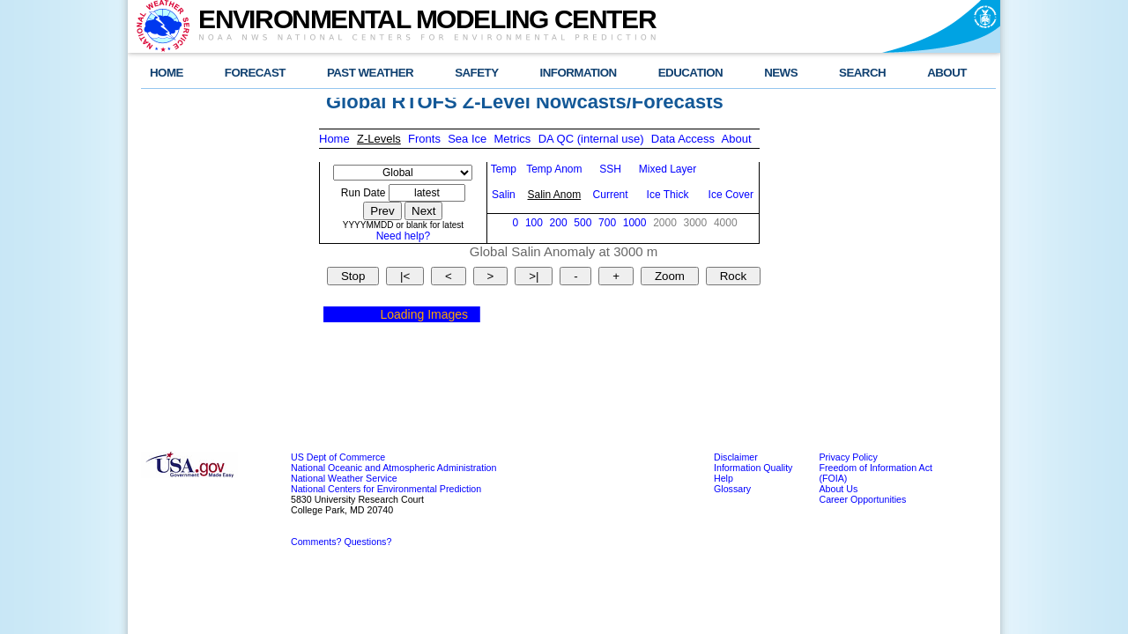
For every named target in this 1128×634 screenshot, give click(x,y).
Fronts (424, 138)
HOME (166, 72)
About (737, 138)
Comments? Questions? (341, 541)
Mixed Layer (667, 169)
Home (334, 138)
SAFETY (476, 72)
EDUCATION (690, 72)
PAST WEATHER (370, 72)
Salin (504, 194)
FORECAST (255, 72)
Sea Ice (467, 138)
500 (582, 223)
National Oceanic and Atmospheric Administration (393, 467)
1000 (635, 223)
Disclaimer (736, 457)
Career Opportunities (862, 499)
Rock (733, 276)
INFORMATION (578, 72)
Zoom (670, 276)
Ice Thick (668, 194)
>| (533, 276)
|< (405, 276)
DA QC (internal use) (591, 138)
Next (423, 210)
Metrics (512, 138)
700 (607, 223)
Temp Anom (554, 169)
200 (559, 223)
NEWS (781, 72)
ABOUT (947, 72)
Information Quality (753, 467)
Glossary (732, 488)
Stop (353, 276)
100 (534, 223)
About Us (838, 488)
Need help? (403, 236)
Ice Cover (731, 194)
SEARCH (862, 72)
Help (723, 478)
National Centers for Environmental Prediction (386, 488)
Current (610, 194)
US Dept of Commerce (338, 457)
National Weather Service (344, 478)
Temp (503, 169)
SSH (610, 169)
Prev (382, 210)
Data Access (683, 138)
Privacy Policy (848, 457)
